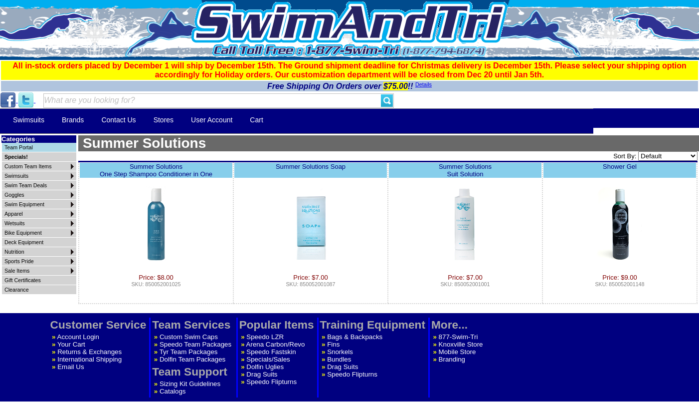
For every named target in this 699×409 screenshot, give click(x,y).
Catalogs (173, 391)
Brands (73, 120)
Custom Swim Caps (189, 337)
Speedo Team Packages (195, 344)
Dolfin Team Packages (192, 359)
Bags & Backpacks (354, 337)
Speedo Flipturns (271, 382)
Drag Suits (261, 374)
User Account (211, 120)
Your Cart (71, 344)
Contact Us (118, 120)
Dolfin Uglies (265, 367)
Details (423, 84)
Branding (452, 359)
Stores (164, 120)
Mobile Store (457, 352)
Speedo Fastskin (271, 352)
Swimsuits (28, 120)
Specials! (16, 157)
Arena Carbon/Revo (275, 344)
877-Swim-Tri (458, 337)
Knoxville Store (461, 344)
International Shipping (89, 359)
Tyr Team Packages (189, 352)
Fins (333, 344)
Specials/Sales (268, 359)
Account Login (78, 337)
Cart (256, 120)
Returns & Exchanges (89, 352)
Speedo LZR (265, 337)
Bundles (339, 359)
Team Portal (18, 147)
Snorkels (340, 352)
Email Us (70, 367)
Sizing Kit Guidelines (190, 384)
